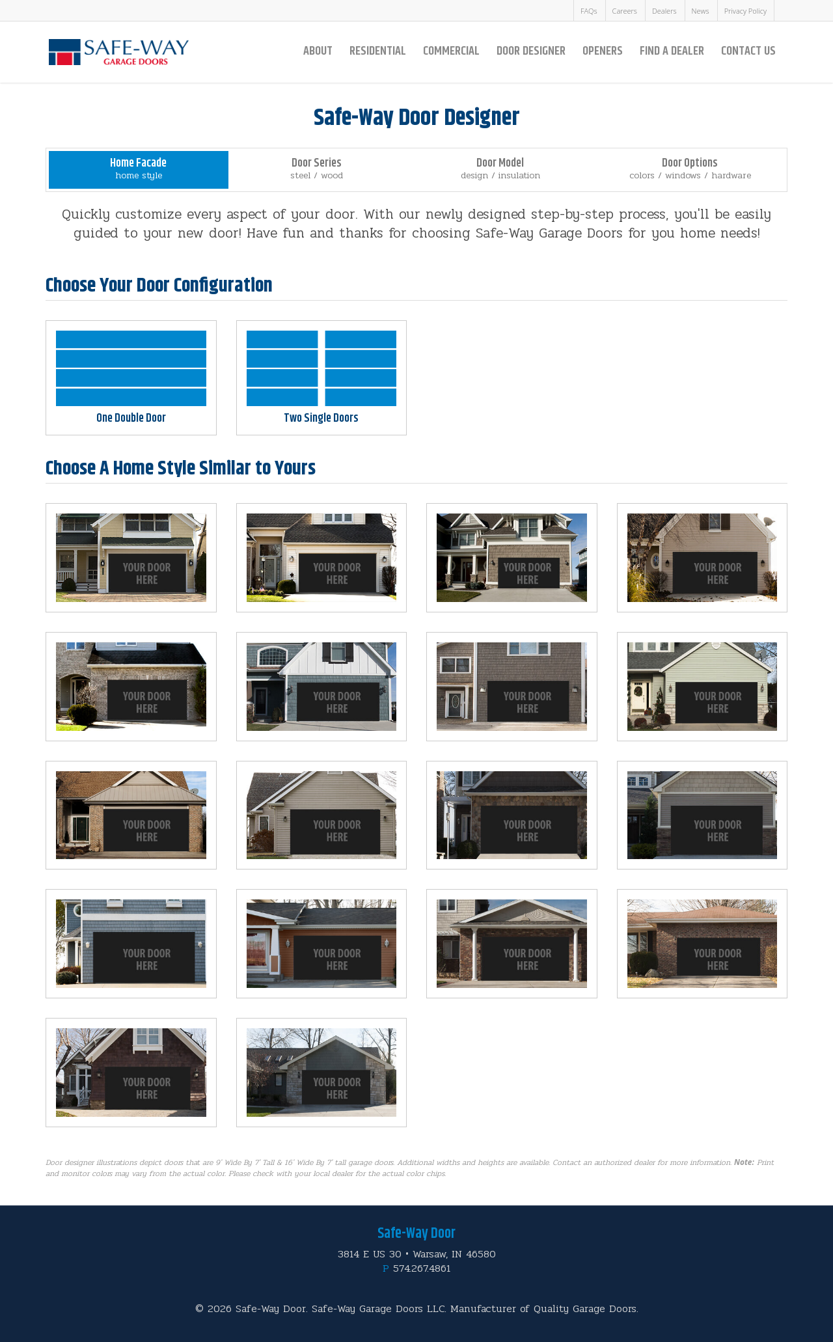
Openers (602, 51)
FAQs (588, 11)
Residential (377, 51)
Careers (624, 11)
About (318, 51)
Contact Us (748, 51)
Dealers (664, 11)
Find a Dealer (672, 51)
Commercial (451, 51)
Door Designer (531, 51)
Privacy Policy (745, 11)
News (700, 11)
